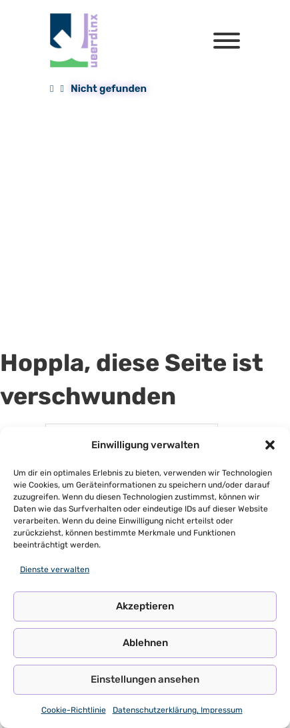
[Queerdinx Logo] (74, 40)
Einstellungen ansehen (145, 679)
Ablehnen (145, 643)
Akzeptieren (145, 606)
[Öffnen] (226, 41)
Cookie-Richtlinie (73, 710)
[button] (270, 445)
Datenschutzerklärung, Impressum (178, 710)
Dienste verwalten (54, 569)
